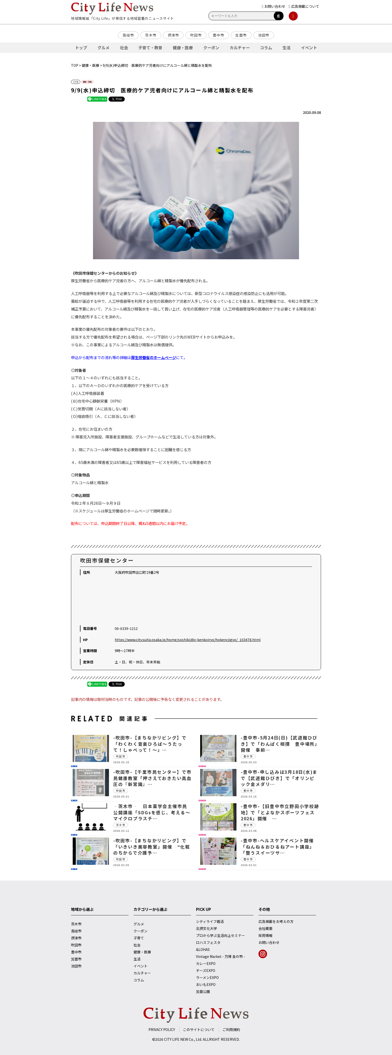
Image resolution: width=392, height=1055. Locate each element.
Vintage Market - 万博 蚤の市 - (220, 956)
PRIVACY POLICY (161, 1029)
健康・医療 (183, 48)
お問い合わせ (269, 942)
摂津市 (173, 35)
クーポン (211, 48)
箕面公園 (203, 991)
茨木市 (150, 35)
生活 (286, 48)
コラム (266, 48)
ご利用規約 (231, 1029)
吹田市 (196, 35)
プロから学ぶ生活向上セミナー (220, 935)
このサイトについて (198, 1029)
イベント (309, 48)
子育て (139, 937)
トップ (81, 48)
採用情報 (265, 935)
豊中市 (218, 35)
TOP (74, 65)
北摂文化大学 (206, 928)
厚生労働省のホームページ (153, 357)
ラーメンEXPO (207, 977)
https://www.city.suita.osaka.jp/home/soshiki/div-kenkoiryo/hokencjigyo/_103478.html (187, 639)
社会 (124, 48)
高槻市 (128, 35)
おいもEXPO (206, 984)
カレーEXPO (206, 963)
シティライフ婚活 (210, 921)
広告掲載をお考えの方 (276, 921)
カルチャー (240, 48)
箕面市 (241, 35)
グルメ (104, 48)
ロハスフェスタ (208, 942)
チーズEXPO (205, 970)
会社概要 (265, 928)
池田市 (264, 35)
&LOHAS (203, 949)
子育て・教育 (150, 48)
